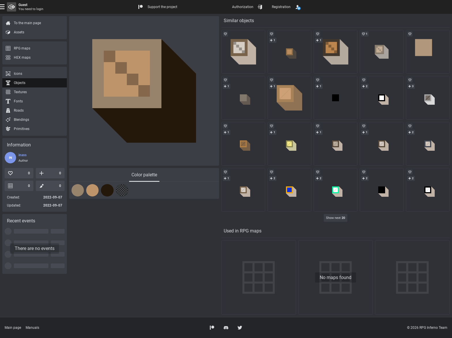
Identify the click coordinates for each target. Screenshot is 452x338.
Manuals (32, 327)
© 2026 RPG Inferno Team (427, 327)
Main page (13, 327)
